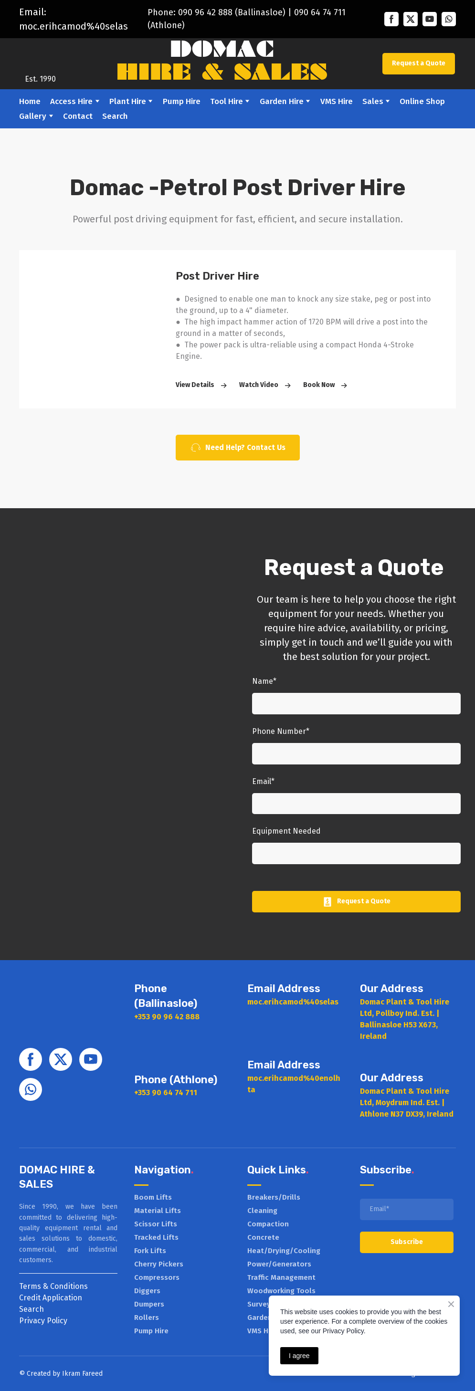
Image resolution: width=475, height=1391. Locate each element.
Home (30, 101)
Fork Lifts (150, 1250)
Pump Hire (182, 101)
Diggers (147, 1290)
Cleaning (262, 1210)
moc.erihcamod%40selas (73, 26)
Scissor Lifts (155, 1224)
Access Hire (71, 101)
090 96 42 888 (205, 12)
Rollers (146, 1317)
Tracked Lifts (156, 1237)
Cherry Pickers (158, 1264)
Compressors (156, 1277)
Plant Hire (127, 101)
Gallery (32, 116)
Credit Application (50, 1297)
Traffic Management (281, 1277)
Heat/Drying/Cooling (283, 1250)
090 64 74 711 (320, 12)
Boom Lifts (153, 1197)
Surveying (264, 1304)
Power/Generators (279, 1264)
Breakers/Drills (273, 1197)
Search (115, 116)
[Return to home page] (40, 56)
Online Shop (422, 101)
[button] (391, 19)
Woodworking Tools (281, 1290)
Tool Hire (226, 101)
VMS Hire (336, 101)
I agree (299, 1356)
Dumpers (149, 1304)
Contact (78, 116)
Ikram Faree (80, 1374)
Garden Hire (282, 101)
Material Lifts (157, 1210)
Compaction (268, 1224)
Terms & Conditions (53, 1286)
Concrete (263, 1237)
